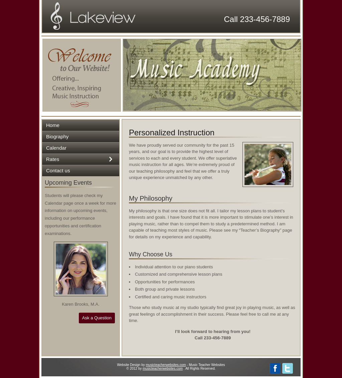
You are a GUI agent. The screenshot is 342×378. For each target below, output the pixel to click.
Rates (52, 159)
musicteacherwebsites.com (166, 365)
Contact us (58, 170)
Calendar (56, 148)
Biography (57, 136)
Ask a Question (97, 317)
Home (52, 125)
